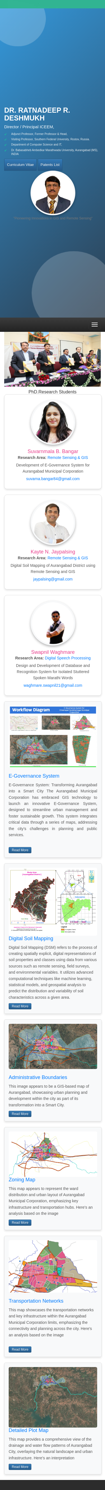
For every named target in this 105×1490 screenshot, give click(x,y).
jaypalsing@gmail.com (53, 579)
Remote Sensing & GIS (68, 457)
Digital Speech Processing (67, 658)
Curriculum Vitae (20, 165)
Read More (20, 850)
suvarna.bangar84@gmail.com (53, 478)
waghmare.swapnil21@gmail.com (53, 685)
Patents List (50, 165)
